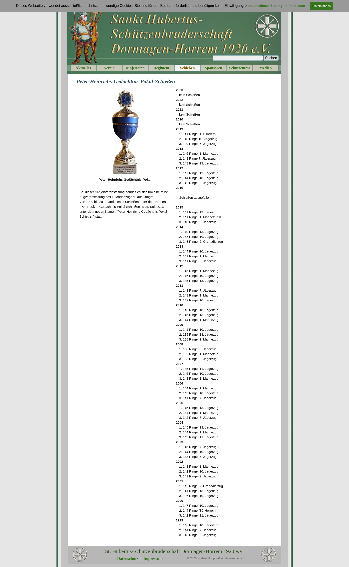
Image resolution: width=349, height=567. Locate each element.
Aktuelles (83, 68)
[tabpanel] (125, 137)
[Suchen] (238, 58)
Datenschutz (127, 558)
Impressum (153, 558)
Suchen (271, 58)
